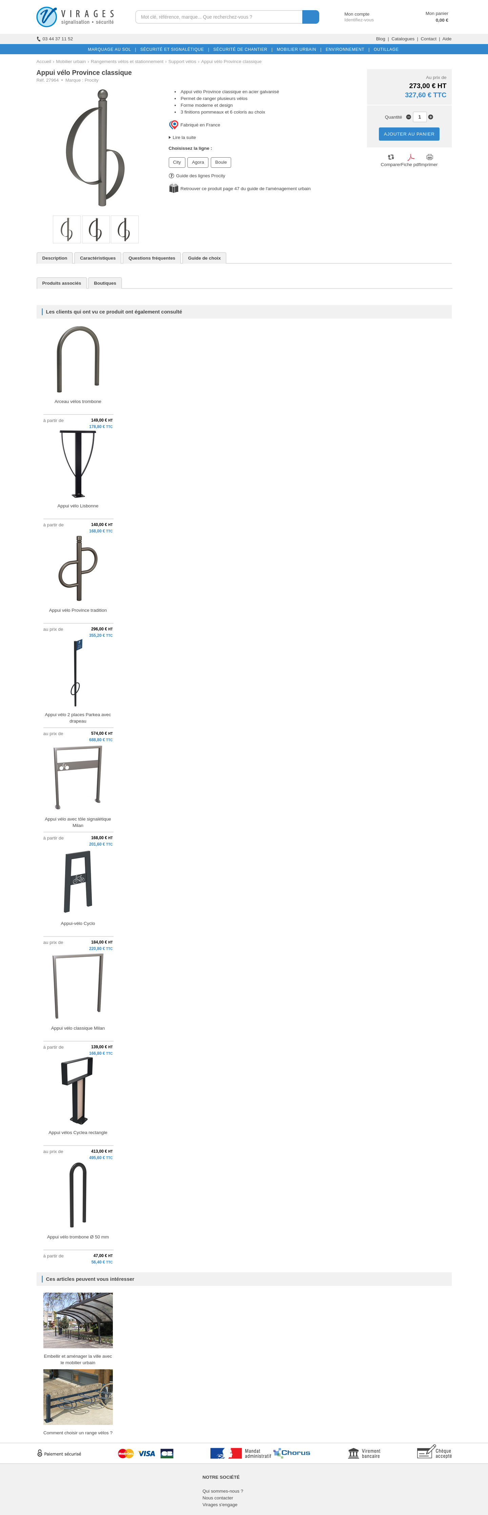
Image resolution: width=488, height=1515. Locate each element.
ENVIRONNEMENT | (346, 49)
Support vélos (182, 61)
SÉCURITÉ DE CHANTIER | (242, 49)
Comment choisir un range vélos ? (78, 1432)
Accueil (44, 61)
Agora (198, 162)
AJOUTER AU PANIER (409, 134)
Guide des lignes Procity (197, 175)
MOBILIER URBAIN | (298, 49)
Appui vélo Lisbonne (77, 505)
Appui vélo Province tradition (78, 610)
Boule (221, 162)
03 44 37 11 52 (55, 38)
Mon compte (350, 14)
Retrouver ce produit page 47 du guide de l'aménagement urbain (246, 188)
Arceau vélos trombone (78, 401)
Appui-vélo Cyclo (78, 923)
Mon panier (437, 13)
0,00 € (442, 20)
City (177, 162)
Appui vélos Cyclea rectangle (77, 1132)
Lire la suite (184, 137)
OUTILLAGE (385, 49)
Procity (92, 80)
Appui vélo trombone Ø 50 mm (78, 1236)
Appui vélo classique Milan (78, 1028)
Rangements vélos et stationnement (127, 61)
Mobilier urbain (71, 61)
